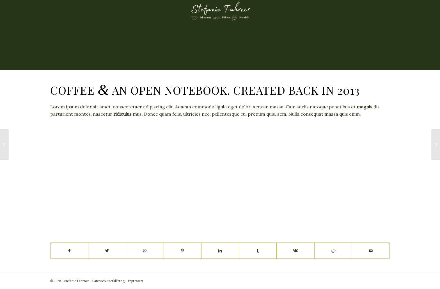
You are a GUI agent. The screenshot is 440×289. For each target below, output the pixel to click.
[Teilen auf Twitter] (107, 250)
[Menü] (220, 35)
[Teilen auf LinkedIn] (220, 250)
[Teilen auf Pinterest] (182, 250)
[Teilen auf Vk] (295, 250)
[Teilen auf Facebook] (69, 250)
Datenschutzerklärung (108, 281)
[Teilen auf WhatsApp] (144, 250)
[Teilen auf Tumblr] (257, 250)
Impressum (135, 281)
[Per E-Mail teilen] (370, 250)
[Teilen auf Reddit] (333, 250)
